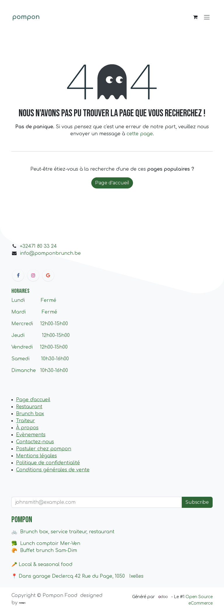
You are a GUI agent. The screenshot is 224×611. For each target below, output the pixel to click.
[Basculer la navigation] (207, 17)
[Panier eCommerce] (195, 17)
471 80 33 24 (42, 246)
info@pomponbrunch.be (50, 253)
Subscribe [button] (197, 502)
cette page (140, 133)
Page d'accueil (112, 183)
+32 (24, 246)
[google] (48, 275)
